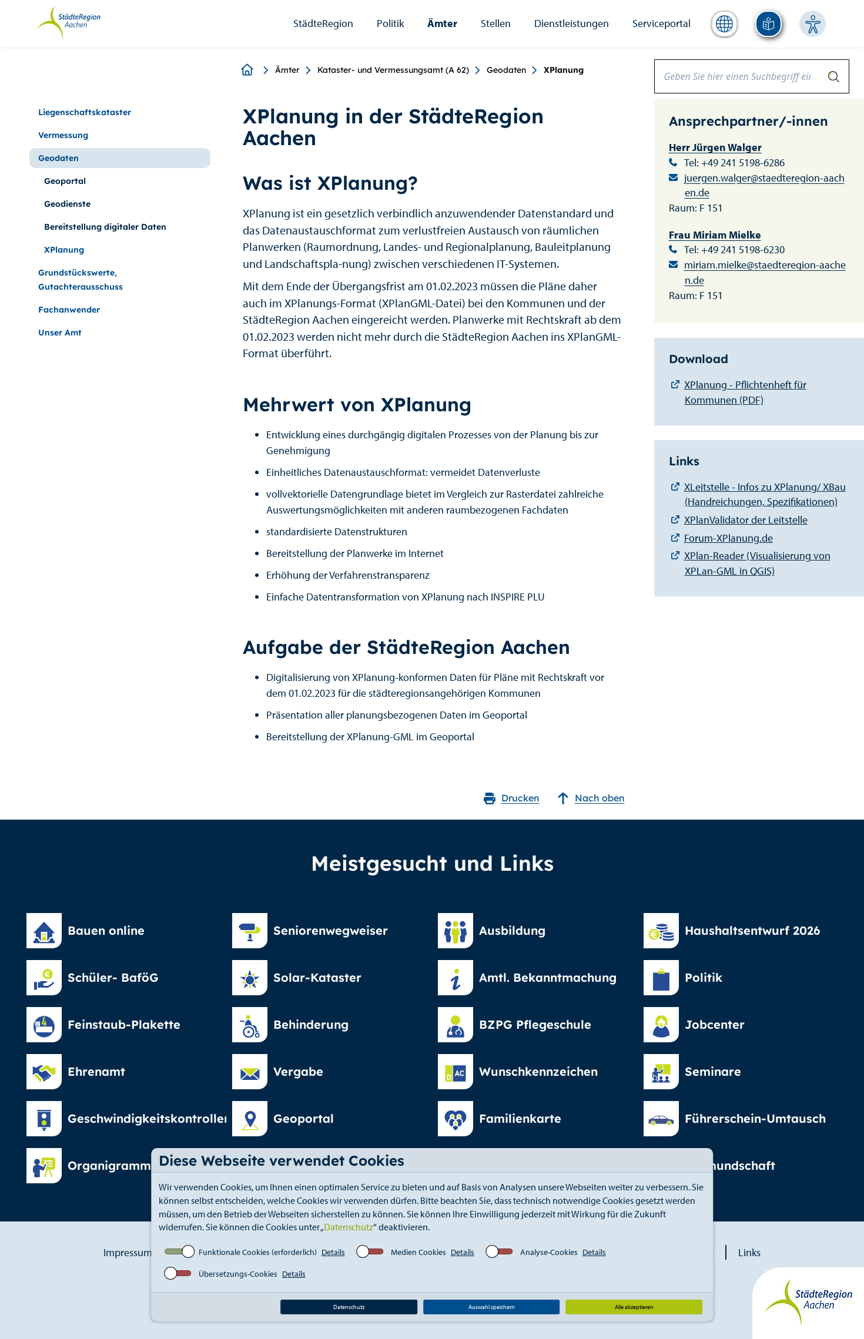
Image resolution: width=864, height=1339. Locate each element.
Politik (390, 23)
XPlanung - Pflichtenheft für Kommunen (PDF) (745, 392)
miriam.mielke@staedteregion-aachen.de (765, 272)
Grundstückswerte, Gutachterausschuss (80, 279)
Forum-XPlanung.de (728, 538)
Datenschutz (348, 1227)
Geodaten (506, 70)
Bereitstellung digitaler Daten (105, 227)
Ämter (442, 23)
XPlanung (64, 249)
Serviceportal (661, 23)
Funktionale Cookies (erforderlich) (258, 1252)
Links (749, 1252)
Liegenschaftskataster (84, 112)
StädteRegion (323, 23)
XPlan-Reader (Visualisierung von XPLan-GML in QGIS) (757, 563)
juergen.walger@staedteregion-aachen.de (764, 185)
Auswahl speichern (491, 1307)
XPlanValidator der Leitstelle (746, 519)
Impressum (127, 1252)
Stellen (496, 23)
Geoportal (65, 181)
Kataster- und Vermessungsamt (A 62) (393, 70)
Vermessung (63, 135)
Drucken (512, 798)
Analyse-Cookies (549, 1252)
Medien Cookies (418, 1252)
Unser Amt (60, 332)
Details (333, 1252)
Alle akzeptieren (634, 1307)
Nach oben (591, 798)
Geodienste (67, 204)
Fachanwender (69, 309)
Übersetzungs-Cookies (238, 1273)
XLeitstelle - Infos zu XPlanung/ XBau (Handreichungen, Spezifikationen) (765, 494)
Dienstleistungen (571, 23)
